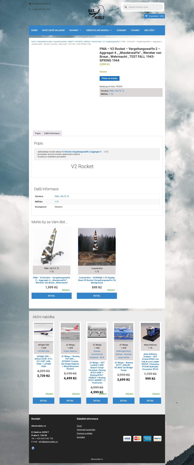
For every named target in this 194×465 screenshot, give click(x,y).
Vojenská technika (60, 41)
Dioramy (121, 30)
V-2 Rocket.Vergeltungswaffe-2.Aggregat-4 (81, 153)
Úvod (79, 427)
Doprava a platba (84, 435)
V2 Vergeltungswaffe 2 (111, 41)
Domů (33, 41)
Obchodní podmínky (86, 431)
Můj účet (150, 30)
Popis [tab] (38, 135)
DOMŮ (34, 30)
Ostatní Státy (96, 41)
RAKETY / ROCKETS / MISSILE (79, 41)
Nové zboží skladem (53, 30)
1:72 (111, 94)
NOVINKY (76, 30)
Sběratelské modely (100, 30)
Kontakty (81, 439)
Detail (51, 297)
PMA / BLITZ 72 (116, 91)
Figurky (135, 30)
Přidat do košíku (109, 78)
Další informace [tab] (52, 135)
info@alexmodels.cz (41, 3)
